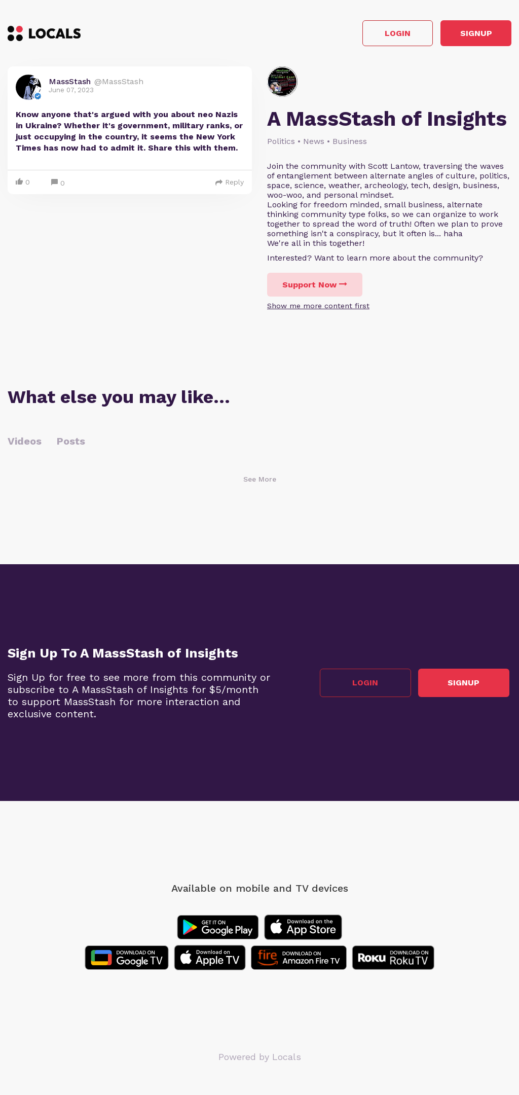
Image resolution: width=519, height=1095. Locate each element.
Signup (466, 35)
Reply (229, 184)
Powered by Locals (259, 1059)
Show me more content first (318, 308)
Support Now (314, 287)
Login (367, 35)
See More (259, 482)
